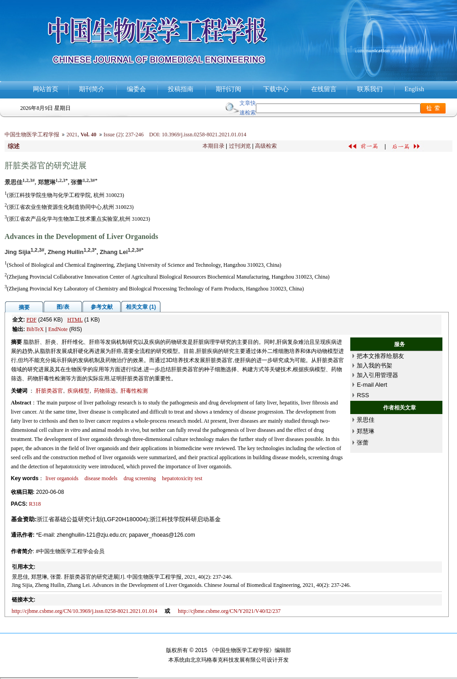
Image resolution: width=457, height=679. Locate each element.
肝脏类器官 (49, 391)
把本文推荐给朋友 (380, 355)
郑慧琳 (365, 431)
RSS (363, 395)
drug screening (140, 478)
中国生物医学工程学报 (32, 134)
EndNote (58, 329)
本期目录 (213, 146)
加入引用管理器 (377, 375)
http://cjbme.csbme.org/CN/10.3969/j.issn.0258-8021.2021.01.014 (84, 611)
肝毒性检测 (134, 391)
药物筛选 (105, 391)
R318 (35, 504)
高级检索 (266, 146)
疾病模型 (78, 391)
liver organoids (62, 478)
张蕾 (363, 442)
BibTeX (35, 329)
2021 (72, 134)
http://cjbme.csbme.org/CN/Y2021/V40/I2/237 (229, 611)
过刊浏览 (240, 146)
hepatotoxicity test (182, 478)
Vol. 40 (88, 134)
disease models (100, 478)
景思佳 (365, 419)
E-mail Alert (372, 384)
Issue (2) (113, 134)
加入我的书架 (374, 365)
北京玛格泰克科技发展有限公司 (228, 660)
